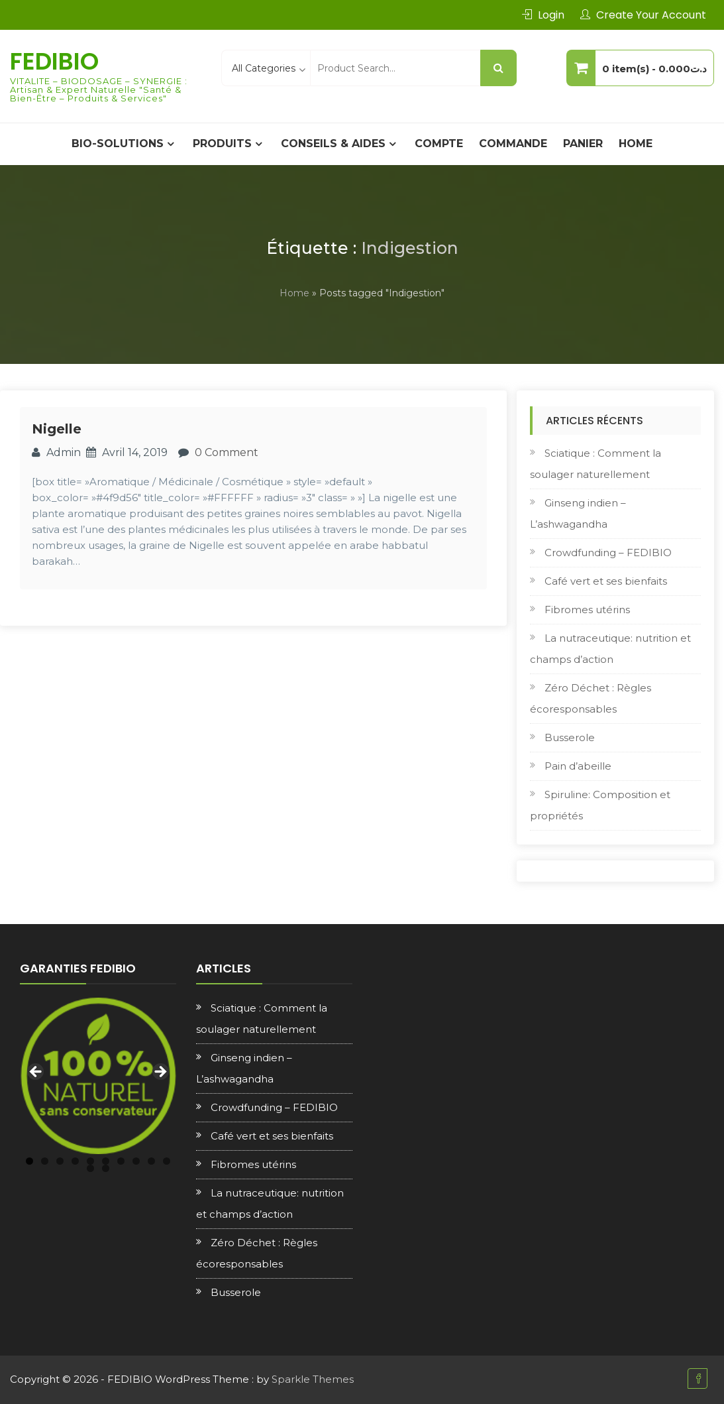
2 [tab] (44, 1161)
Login (551, 15)
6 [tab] (105, 1161)
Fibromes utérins (587, 609)
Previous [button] (36, 1072)
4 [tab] (75, 1161)
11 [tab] (90, 1168)
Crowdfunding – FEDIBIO (608, 552)
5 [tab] (90, 1161)
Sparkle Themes (313, 1379)
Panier (583, 143)
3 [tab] (60, 1161)
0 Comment (226, 452)
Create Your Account (651, 15)
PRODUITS (222, 143)
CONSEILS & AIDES (333, 143)
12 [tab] (105, 1168)
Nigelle (56, 429)
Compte (439, 143)
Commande (513, 143)
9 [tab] (151, 1161)
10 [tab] (166, 1161)
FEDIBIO (54, 61)
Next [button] (160, 1072)
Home (635, 143)
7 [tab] (121, 1161)
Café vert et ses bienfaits (605, 581)
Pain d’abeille (577, 766)
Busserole (569, 737)
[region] (98, 1076)
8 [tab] (136, 1161)
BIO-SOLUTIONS (118, 143)
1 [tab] (29, 1161)
